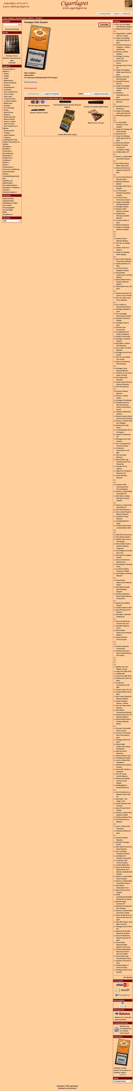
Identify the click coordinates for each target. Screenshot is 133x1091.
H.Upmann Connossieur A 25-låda (123, 450)
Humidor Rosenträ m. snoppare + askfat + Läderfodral (124, 47)
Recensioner (117, 1037)
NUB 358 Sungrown (123, 115)
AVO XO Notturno (122, 386)
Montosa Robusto (122, 225)
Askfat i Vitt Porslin (123, 336)
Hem (5, 18)
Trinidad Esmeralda (123, 758)
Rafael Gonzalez (9, 117)
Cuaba (6, 78)
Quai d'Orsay (8, 112)
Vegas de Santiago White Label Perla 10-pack (123, 72)
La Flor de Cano (9, 99)
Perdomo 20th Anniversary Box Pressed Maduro (122, 487)
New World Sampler (123, 537)
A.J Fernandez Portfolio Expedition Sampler (123, 193)
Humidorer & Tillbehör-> (11, 187)
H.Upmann (7, 89)
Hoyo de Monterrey (11, 92)
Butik (5, 212)
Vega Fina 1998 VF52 (123, 671)
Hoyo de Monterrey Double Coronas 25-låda (123, 170)
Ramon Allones (9, 119)
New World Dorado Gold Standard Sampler (123, 589)
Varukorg (116, 21)
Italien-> (6, 165)
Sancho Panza (9, 130)
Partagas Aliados (122, 207)
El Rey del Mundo (10, 83)
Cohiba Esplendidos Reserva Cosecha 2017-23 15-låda (123, 951)
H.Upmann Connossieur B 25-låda (123, 685)
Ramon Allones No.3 (123, 756)
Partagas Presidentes (124, 400)
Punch (6, 110)
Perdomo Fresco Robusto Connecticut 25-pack (12, 58)
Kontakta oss (7, 214)
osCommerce (72, 1088)
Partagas (38, 18)
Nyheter (5, 33)
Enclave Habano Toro (124, 817)
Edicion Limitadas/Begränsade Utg (11, 176)
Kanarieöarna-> (8, 167)
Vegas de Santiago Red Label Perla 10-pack (123, 40)
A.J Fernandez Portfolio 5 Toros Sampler (122, 124)
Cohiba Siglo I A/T (122, 152)
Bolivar (6, 74)
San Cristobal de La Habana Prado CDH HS (123, 794)
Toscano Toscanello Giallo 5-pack (96, 107)
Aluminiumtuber (9, 171)
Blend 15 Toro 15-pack (96, 123)
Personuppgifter (9, 208)
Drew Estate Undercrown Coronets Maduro (124, 275)
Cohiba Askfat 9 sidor (124, 607)
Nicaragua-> (7, 146)
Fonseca (7, 85)
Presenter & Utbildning (11, 169)
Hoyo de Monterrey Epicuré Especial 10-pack (123, 938)
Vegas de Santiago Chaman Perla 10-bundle (123, 88)
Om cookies (7, 205)
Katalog (11, 18)
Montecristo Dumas (123, 29)
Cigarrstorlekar (8, 198)
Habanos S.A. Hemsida (123, 1017)
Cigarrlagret (73, 1086)
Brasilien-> (7, 149)
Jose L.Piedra (9, 94)
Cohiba (6, 76)
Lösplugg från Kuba (10, 140)
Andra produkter (121, 1019)
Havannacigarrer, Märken (25, 18)
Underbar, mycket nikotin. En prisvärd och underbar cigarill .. (122, 1070)
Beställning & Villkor (10, 203)
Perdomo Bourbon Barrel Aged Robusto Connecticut (123, 596)
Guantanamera (9, 87)
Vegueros (7, 137)
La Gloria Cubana (10, 101)
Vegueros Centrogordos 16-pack (122, 95)
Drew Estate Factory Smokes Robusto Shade (123, 721)
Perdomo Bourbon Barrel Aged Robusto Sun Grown (123, 653)
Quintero (7, 115)
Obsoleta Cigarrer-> (10, 192)
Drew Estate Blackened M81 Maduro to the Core (123, 945)
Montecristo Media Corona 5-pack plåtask (123, 781)
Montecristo (8, 103)
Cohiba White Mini (122, 865)
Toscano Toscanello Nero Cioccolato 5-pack (123, 735)
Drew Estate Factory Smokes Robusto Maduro (123, 282)
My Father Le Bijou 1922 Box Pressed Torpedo (123, 498)
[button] (104, 13)
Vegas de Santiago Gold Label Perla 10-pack (123, 138)
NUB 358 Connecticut (124, 535)
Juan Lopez (8, 96)
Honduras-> (7, 160)
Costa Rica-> (7, 151)
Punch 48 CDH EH (122, 143)
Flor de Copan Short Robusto (38, 106)
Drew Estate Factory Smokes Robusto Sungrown (123, 546)
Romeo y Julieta (9, 121)
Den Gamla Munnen (10, 185)
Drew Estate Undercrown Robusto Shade (124, 582)
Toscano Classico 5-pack (39, 112)
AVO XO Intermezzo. (123, 510)
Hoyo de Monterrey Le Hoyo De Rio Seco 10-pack (124, 917)
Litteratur (6, 190)
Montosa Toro (121, 134)
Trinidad (7, 133)
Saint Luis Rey (9, 124)
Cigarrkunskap (8, 201)
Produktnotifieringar (120, 1023)
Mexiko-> (6, 162)
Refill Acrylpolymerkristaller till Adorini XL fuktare (124, 897)
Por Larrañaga (9, 108)
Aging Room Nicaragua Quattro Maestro (122, 216)
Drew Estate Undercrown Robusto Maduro (124, 633)
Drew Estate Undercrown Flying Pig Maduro (123, 746)
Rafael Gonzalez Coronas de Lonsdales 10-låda (122, 147)
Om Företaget (8, 210)
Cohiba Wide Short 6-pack (67, 134)
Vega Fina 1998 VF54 (123, 676)
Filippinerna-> (8, 158)
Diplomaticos (8, 80)
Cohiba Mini (120, 674)
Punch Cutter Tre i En (124, 689)
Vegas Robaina (9, 135)
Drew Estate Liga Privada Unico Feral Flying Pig (123, 462)
